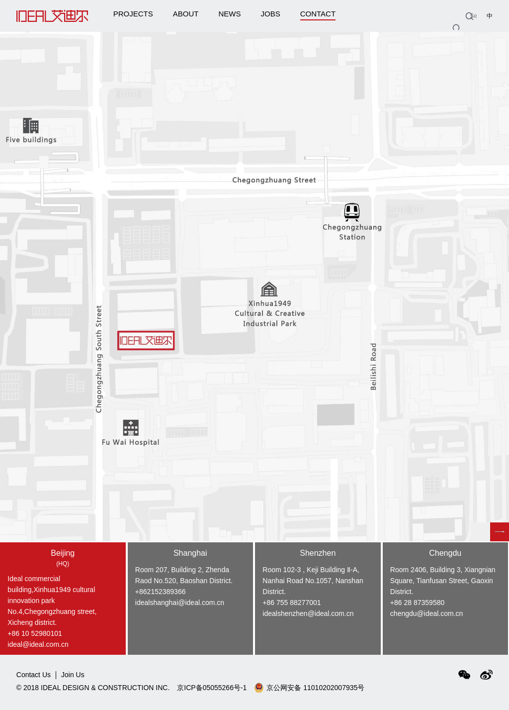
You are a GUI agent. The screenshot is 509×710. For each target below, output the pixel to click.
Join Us (73, 675)
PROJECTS (133, 14)
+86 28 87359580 (417, 603)
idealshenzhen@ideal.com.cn (307, 613)
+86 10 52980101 (34, 633)
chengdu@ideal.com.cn (426, 613)
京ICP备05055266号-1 (212, 688)
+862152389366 (160, 592)
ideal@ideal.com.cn (37, 644)
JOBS (270, 14)
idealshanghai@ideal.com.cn (179, 603)
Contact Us (33, 675)
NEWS (229, 14)
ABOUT (186, 14)
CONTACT (318, 15)
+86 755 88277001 (291, 603)
